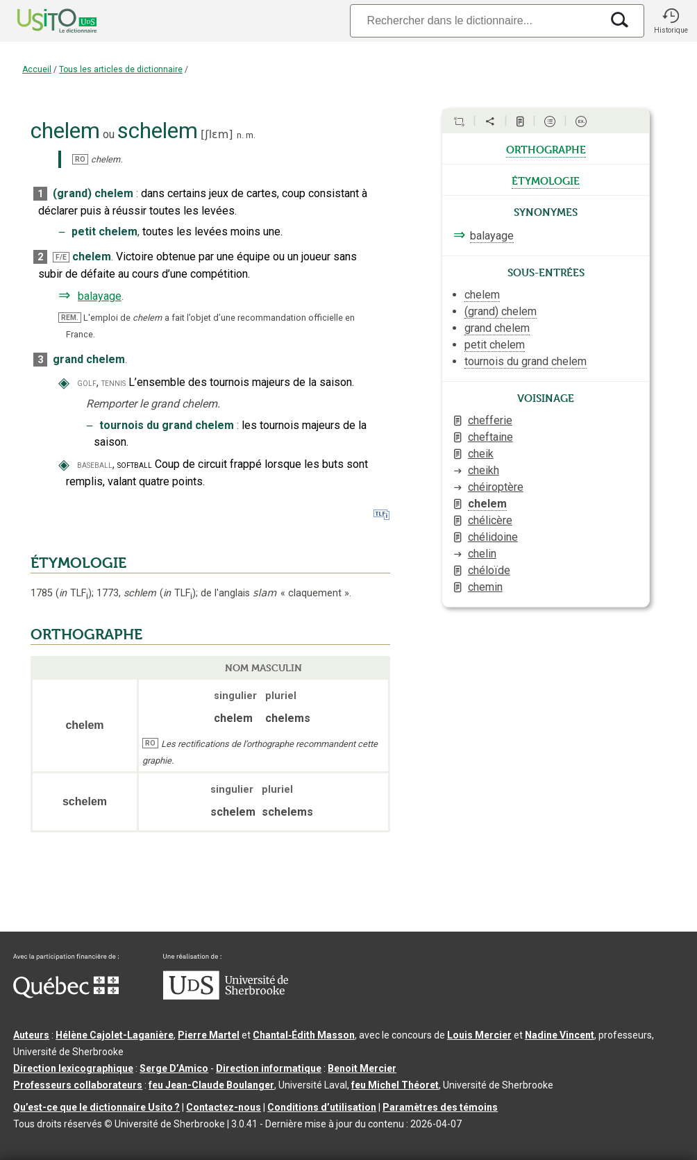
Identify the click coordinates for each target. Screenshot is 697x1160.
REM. (69, 317)
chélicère (490, 520)
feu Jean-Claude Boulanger (211, 1085)
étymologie (546, 179)
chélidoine (493, 537)
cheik (481, 453)
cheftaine (490, 437)
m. (250, 135)
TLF (73, 593)
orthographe (546, 148)
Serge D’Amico (174, 1068)
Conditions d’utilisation (321, 1107)
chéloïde (489, 570)
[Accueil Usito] (41, 21)
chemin (485, 587)
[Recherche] (475, 20)
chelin (482, 553)
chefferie (490, 420)
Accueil (36, 69)
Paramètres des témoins (440, 1107)
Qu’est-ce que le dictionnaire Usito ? (96, 1107)
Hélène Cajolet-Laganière (115, 1035)
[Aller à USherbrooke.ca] (225, 996)
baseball (94, 465)
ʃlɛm (216, 134)
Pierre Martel (209, 1035)
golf (86, 383)
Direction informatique (268, 1068)
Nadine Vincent (559, 1035)
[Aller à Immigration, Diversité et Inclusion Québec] (66, 994)
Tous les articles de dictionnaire (121, 69)
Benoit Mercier (362, 1068)
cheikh (483, 470)
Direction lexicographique (73, 1068)
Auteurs (31, 1035)
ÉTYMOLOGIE (78, 563)
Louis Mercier (479, 1035)
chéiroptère (495, 487)
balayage (99, 296)
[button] (670, 21)
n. (240, 135)
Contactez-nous (223, 1107)
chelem (487, 503)
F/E (61, 257)
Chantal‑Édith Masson (304, 1035)
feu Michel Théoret (395, 1085)
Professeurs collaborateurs (77, 1085)
